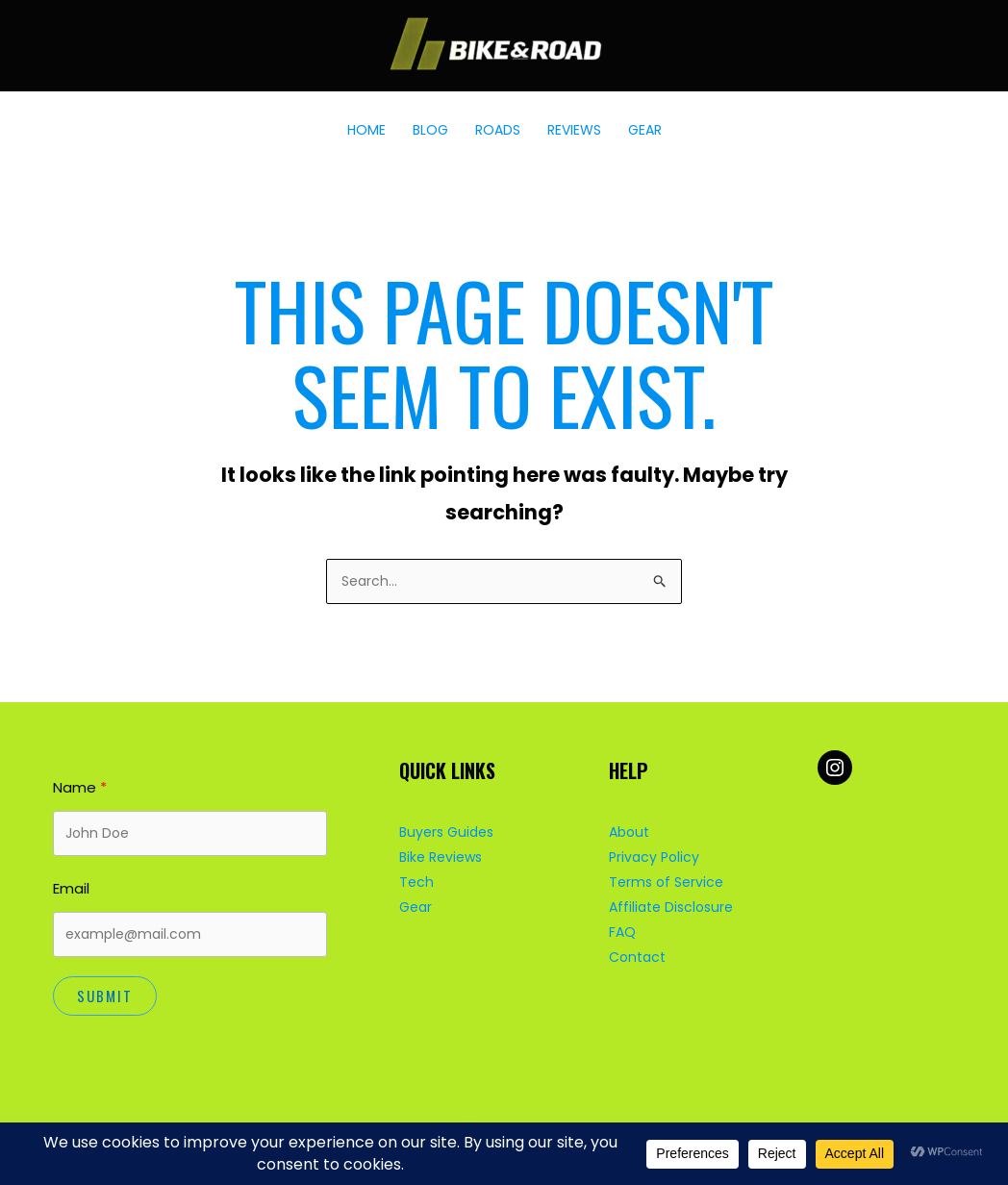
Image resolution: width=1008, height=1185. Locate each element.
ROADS (497, 129)
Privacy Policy (654, 857)
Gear (415, 907)
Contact (637, 957)
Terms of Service (666, 882)
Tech (416, 882)
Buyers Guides (446, 832)
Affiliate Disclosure (671, 907)
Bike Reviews (440, 857)
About (629, 832)
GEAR (645, 129)
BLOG (430, 129)
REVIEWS (574, 129)
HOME (366, 129)
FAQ (622, 932)
